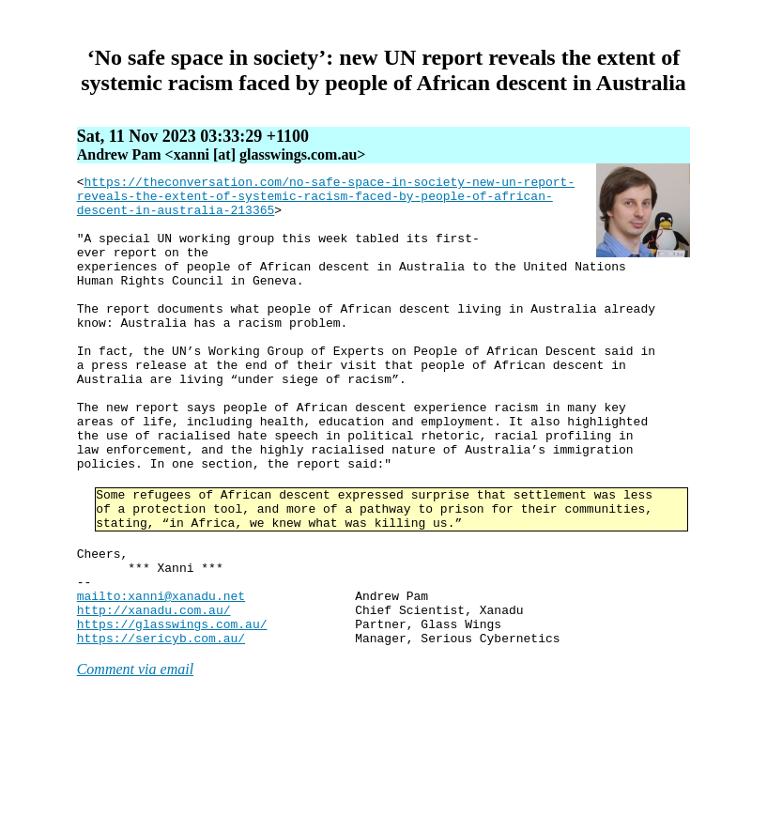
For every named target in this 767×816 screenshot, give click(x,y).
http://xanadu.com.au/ (154, 696)
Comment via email (135, 762)
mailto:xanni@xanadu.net (161, 679)
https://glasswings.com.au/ (172, 713)
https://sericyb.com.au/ (161, 730)
